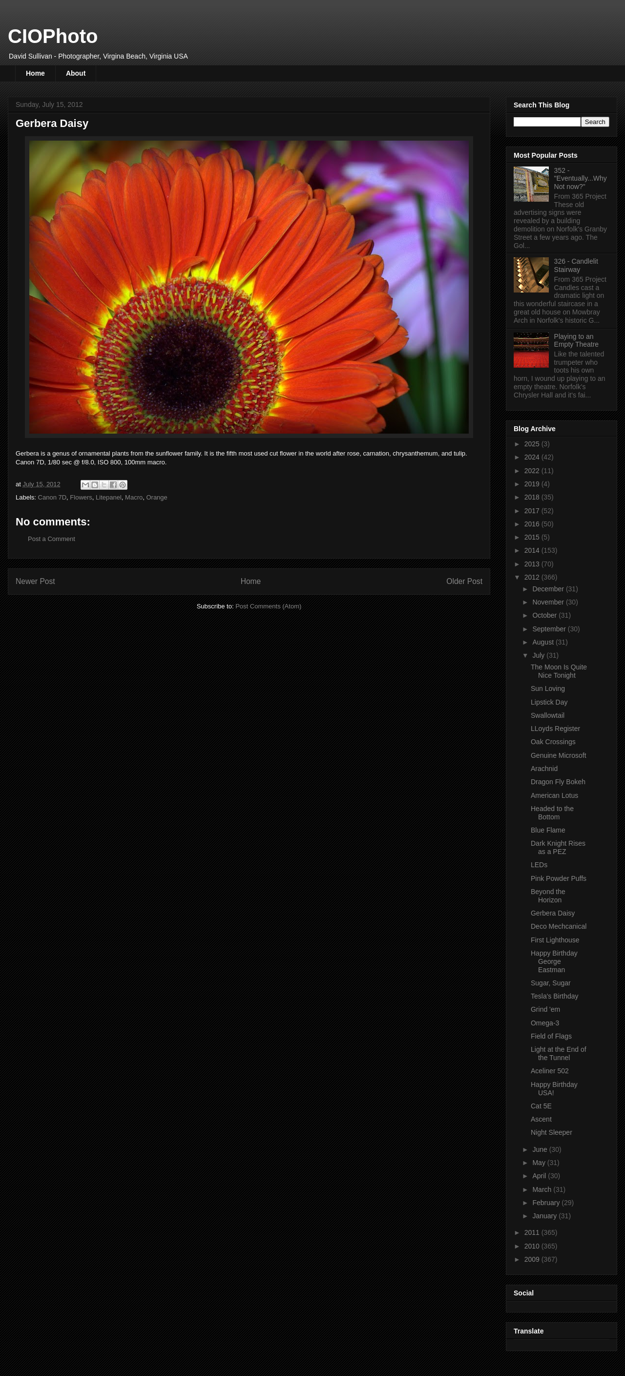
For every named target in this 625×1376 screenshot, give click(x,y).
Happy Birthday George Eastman (554, 961)
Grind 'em (545, 1009)
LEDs (539, 865)
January (545, 1216)
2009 (533, 1259)
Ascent (541, 1119)
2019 (533, 484)
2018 (533, 497)
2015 (533, 537)
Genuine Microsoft (558, 755)
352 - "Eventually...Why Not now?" (580, 179)
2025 (533, 444)
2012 (533, 577)
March (542, 1189)
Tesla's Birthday (555, 996)
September (549, 629)
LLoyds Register (555, 728)
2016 (533, 524)
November (548, 602)
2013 (533, 564)
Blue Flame (548, 830)
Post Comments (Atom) (268, 606)
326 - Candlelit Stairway (576, 265)
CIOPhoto (53, 36)
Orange (156, 497)
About (75, 73)
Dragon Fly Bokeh (558, 782)
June (540, 1149)
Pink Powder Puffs (558, 878)
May (539, 1163)
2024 (533, 457)
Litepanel (109, 497)
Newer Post (35, 581)
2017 (533, 511)
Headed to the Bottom (552, 813)
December (548, 589)
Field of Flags (551, 1036)
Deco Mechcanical (558, 926)
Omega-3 (545, 1023)
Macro (134, 497)
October (545, 615)
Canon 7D (52, 497)
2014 (533, 550)
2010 (533, 1246)
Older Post (464, 581)
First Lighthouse (555, 940)
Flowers (81, 497)
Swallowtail (547, 715)
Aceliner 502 (550, 1071)
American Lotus (554, 795)
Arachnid (544, 768)
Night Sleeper (551, 1132)
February (547, 1203)
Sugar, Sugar (551, 983)
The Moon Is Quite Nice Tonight (559, 671)
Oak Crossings (553, 742)
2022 (533, 471)
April (540, 1176)
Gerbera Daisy (553, 913)
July (539, 655)
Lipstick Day (549, 702)
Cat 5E (541, 1106)
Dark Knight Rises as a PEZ (558, 847)
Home (35, 73)
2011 (533, 1232)
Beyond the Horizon (548, 896)
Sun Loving (548, 688)
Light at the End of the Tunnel (558, 1053)
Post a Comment (51, 538)
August (543, 642)
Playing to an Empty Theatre (576, 341)
